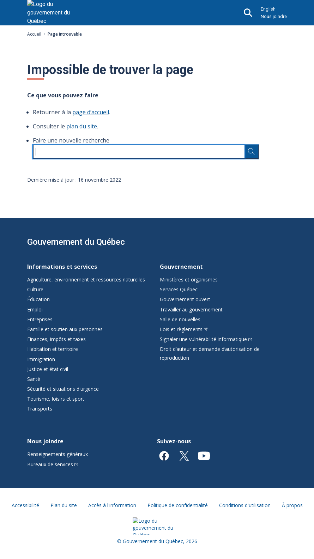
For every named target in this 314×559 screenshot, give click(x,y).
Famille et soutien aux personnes (65, 329)
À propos (292, 505)
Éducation (38, 299)
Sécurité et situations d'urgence (63, 388)
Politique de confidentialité (177, 505)
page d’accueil (90, 112)
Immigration (41, 359)
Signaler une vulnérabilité (206, 339)
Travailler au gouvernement (191, 309)
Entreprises (40, 319)
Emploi (35, 309)
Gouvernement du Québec (76, 242)
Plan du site (63, 505)
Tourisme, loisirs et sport (55, 398)
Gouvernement (181, 267)
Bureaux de (52, 464)
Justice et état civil (47, 369)
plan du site (81, 126)
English (268, 9)
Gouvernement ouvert (185, 299)
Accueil (34, 34)
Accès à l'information (112, 505)
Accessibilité (25, 505)
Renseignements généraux (57, 454)
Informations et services (62, 267)
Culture (35, 289)
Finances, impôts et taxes (56, 339)
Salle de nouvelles (180, 319)
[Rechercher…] (251, 152)
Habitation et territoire (52, 349)
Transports (39, 408)
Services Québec (179, 289)
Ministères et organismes (189, 279)
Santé (33, 379)
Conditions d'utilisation (245, 505)
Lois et (183, 329)
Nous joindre (274, 16)
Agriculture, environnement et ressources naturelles (86, 279)
